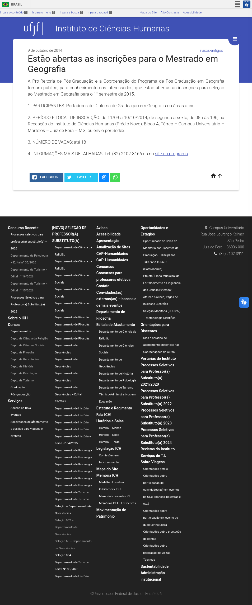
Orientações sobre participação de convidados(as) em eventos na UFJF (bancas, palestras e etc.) (162, 489)
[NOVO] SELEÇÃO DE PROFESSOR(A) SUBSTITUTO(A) (69, 234)
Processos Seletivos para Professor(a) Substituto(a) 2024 (157, 436)
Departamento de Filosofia (72, 317)
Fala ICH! (103, 415)
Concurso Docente (23, 228)
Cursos (14, 325)
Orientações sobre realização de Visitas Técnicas (156, 552)
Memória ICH (107, 475)
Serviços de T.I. (153, 455)
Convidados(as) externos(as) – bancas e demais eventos (116, 299)
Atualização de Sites (113, 247)
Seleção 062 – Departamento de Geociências (66, 527)
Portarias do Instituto (158, 358)
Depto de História (22, 366)
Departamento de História (71, 408)
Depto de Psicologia (24, 373)
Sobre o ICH (18, 318)
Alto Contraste (170, 12)
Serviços (15, 401)
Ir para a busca (71, 12)
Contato (103, 286)
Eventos (16, 415)
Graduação (18, 387)
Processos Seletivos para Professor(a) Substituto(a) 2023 (157, 416)
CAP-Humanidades (112, 254)
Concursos (105, 266)
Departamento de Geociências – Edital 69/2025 (68, 394)
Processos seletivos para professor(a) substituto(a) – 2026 (29, 241)
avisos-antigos (211, 50)
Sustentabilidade (155, 566)
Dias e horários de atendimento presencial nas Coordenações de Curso (161, 345)
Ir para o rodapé (100, 12)
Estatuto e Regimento (114, 408)
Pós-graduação (20, 394)
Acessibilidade (192, 12)
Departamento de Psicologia (73, 450)
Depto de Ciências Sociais (28, 345)
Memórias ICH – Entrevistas (117, 503)
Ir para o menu (43, 12)
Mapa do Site (148, 12)
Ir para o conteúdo (13, 12)
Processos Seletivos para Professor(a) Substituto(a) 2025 (28, 304)
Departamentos (21, 331)
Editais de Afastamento (115, 325)
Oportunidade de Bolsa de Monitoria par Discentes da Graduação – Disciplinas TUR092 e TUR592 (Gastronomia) (161, 255)
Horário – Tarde (109, 442)
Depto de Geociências (25, 359)
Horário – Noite (109, 435)
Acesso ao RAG (21, 408)
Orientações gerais (155, 469)
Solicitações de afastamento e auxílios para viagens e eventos (29, 429)
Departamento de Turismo (72, 492)
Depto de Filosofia (22, 352)
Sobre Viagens (153, 462)
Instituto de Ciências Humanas (112, 29)
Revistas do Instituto (158, 449)
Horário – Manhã (110, 428)
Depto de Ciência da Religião (29, 338)
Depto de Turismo (22, 380)
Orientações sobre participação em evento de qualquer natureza (160, 518)
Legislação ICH (109, 448)
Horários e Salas (110, 421)
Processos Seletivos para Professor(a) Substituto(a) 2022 (157, 397)
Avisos (102, 228)
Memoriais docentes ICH (115, 496)
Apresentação (107, 241)
